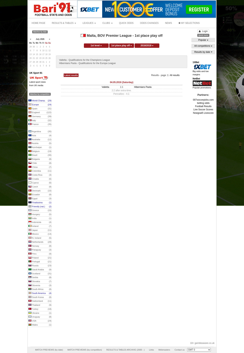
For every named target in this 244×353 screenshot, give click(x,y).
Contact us (180, 350)
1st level (96, 45)
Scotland (39, 273)
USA (39, 321)
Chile (39, 163)
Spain (39, 108)
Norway (39, 246)
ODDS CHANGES (149, 23)
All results (175, 75)
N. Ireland (39, 238)
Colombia (39, 171)
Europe (39, 104)
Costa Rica (39, 175)
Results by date (203, 52)
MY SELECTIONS (189, 23)
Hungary (39, 214)
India (39, 218)
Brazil (39, 155)
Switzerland (39, 301)
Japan (39, 230)
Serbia (39, 277)
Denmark (39, 190)
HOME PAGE (38, 23)
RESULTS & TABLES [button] (64, 23)
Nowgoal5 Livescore (203, 113)
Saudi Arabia (39, 269)
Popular (203, 40)
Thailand (39, 305)
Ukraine (39, 313)
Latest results (71, 75)
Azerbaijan (39, 147)
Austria (39, 143)
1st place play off (121, 45)
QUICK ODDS (126, 23)
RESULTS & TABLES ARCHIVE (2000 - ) (125, 350)
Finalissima (39, 202)
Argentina (39, 131)
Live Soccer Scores (203, 109)
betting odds (203, 103)
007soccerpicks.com (203, 99)
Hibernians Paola (142, 87)
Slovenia (39, 285)
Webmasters (164, 350)
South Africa (39, 289)
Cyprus (39, 182)
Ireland (39, 226)
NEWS (168, 23)
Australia (39, 139)
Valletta (105, 87)
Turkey (39, 309)
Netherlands (39, 242)
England (39, 112)
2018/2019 (146, 45)
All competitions (203, 46)
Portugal (39, 261)
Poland (39, 257)
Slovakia (39, 281)
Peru (39, 253)
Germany (39, 116)
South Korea (39, 297)
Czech (39, 186)
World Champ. (39, 100)
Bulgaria (39, 159)
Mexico (39, 234)
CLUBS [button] (107, 23)
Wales (39, 325)
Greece (39, 210)
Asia (39, 135)
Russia (39, 265)
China (39, 167)
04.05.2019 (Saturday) (121, 82)
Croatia (39, 179)
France (39, 124)
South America (39, 293)
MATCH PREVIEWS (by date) (49, 350)
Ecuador (39, 194)
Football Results (203, 106)
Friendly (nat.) (39, 206)
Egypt (39, 198)
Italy (39, 120)
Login (203, 31)
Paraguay (39, 249)
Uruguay (39, 317)
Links (151, 350)
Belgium (39, 151)
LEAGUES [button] (89, 23)
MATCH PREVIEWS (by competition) (84, 350)
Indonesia (39, 222)
